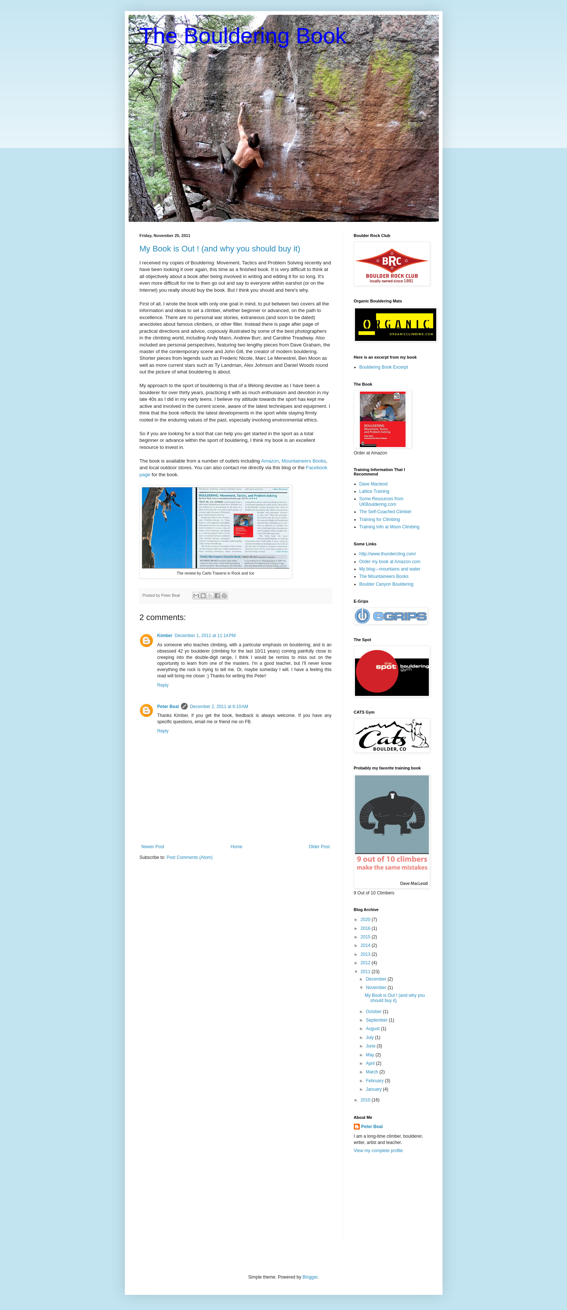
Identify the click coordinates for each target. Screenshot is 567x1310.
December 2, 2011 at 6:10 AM (219, 706)
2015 (366, 937)
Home (236, 846)
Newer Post (152, 846)
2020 (366, 919)
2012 (366, 962)
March (372, 1071)
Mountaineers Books (303, 461)
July (370, 1037)
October (374, 1011)
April (371, 1063)
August (373, 1028)
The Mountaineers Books (384, 576)
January (374, 1089)
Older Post (319, 846)
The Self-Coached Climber (385, 511)
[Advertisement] (391, 1202)
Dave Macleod (373, 484)
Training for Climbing (379, 519)
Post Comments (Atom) (190, 857)
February (375, 1080)
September (377, 1020)
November (376, 987)
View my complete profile (378, 1150)
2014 (366, 945)
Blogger (310, 1277)
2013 (366, 954)
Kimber (165, 635)
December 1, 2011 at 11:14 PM (205, 635)
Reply (163, 685)
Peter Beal (168, 706)
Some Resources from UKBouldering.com (381, 501)
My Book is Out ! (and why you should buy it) (220, 248)
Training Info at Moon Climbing (389, 526)
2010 (366, 1100)
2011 (366, 971)
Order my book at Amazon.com (389, 561)
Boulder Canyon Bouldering (386, 584)
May (370, 1054)
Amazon (270, 461)
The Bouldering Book (243, 35)
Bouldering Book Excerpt (383, 367)
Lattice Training (374, 491)
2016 (366, 928)
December (376, 979)
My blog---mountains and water (389, 569)
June (371, 1046)
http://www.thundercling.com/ (387, 553)
